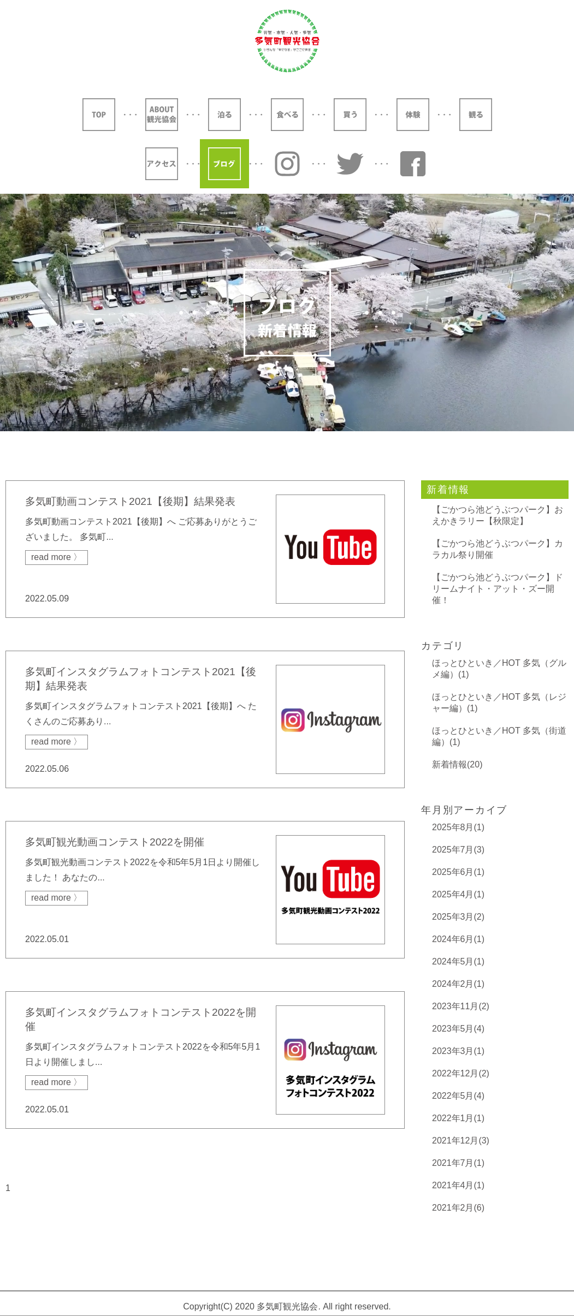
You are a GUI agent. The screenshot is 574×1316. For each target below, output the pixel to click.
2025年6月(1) (458, 872)
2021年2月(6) (458, 1207)
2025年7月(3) (458, 849)
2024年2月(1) (458, 984)
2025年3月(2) (458, 916)
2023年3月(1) (458, 1051)
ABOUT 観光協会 (161, 114)
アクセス (161, 163)
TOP (98, 114)
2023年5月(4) (458, 1028)
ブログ (224, 163)
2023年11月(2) (460, 1006)
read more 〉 (56, 557)
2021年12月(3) (460, 1140)
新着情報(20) (457, 764)
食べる (287, 114)
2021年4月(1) (458, 1185)
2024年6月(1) (458, 939)
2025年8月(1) (458, 827)
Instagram (287, 163)
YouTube (413, 163)
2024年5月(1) (458, 961)
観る (475, 114)
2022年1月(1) (458, 1118)
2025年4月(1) (458, 894)
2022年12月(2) (460, 1073)
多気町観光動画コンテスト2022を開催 (114, 842)
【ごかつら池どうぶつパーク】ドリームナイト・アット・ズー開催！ (497, 589)
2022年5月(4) (458, 1095)
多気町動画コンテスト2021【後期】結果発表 (130, 501)
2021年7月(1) (458, 1163)
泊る (224, 114)
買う (350, 114)
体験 (413, 114)
